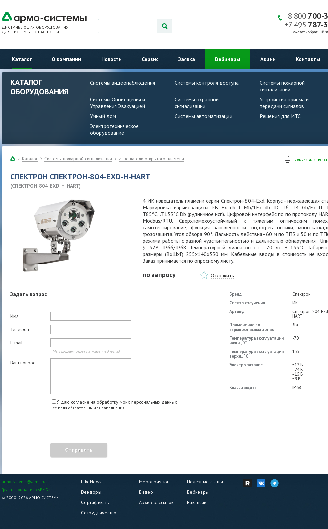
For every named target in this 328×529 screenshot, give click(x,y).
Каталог (22, 59)
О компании (66, 59)
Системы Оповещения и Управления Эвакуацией (117, 102)
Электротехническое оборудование (114, 129)
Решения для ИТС (280, 116)
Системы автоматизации (203, 116)
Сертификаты (95, 502)
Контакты (308, 59)
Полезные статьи (205, 482)
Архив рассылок (156, 502)
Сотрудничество (99, 513)
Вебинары (227, 59)
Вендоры (91, 492)
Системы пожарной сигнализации (78, 159)
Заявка (186, 59)
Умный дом (103, 116)
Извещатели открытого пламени (151, 159)
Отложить (222, 275)
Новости (111, 59)
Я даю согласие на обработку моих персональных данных (117, 402)
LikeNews (91, 482)
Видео (146, 492)
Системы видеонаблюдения (122, 82)
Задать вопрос (28, 294)
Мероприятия (153, 482)
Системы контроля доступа (207, 82)
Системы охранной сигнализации (197, 102)
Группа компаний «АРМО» (26, 489)
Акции (268, 59)
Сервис (150, 59)
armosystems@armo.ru (23, 481)
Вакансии (196, 502)
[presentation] (61, 428)
